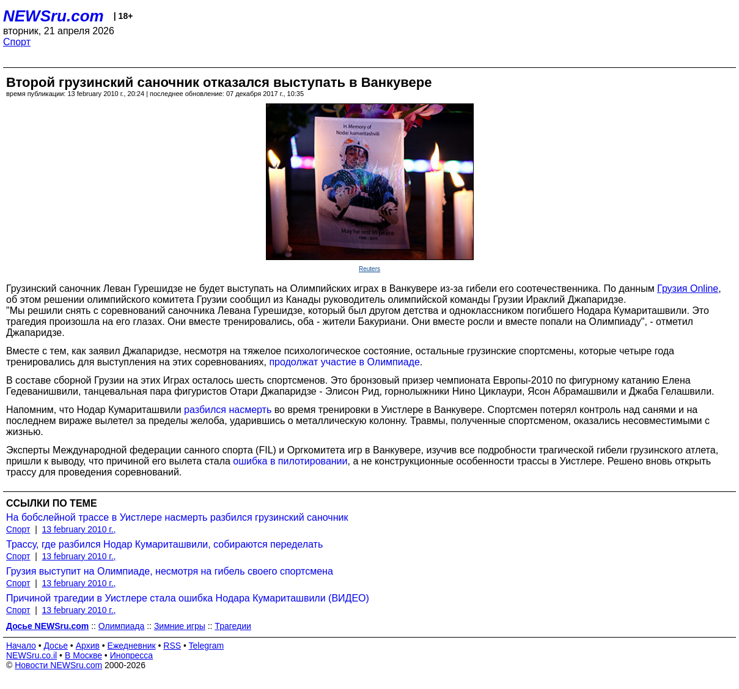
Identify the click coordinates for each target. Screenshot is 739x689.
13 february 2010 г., (79, 529)
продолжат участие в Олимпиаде (344, 362)
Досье (55, 645)
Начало (21, 645)
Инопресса (131, 655)
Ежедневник (132, 645)
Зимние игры (179, 626)
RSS (172, 645)
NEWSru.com (53, 16)
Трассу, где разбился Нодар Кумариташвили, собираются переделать (164, 544)
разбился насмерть (227, 409)
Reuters (369, 269)
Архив (88, 645)
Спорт (17, 42)
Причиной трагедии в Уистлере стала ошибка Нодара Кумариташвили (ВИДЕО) (187, 598)
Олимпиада (121, 626)
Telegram (206, 645)
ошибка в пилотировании (290, 461)
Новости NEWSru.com (58, 665)
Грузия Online (687, 288)
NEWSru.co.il (31, 655)
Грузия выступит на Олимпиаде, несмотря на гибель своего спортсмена (169, 571)
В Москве (83, 655)
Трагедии (233, 626)
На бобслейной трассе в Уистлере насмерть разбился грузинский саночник (177, 517)
